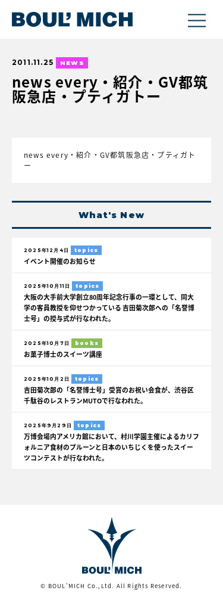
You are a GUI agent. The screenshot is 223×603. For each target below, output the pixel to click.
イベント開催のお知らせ (60, 261)
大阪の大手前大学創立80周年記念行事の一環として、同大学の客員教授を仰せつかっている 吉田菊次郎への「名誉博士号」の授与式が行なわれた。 (109, 307)
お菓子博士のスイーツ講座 (63, 354)
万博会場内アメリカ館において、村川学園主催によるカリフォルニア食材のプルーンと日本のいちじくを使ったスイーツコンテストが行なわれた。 (111, 446)
